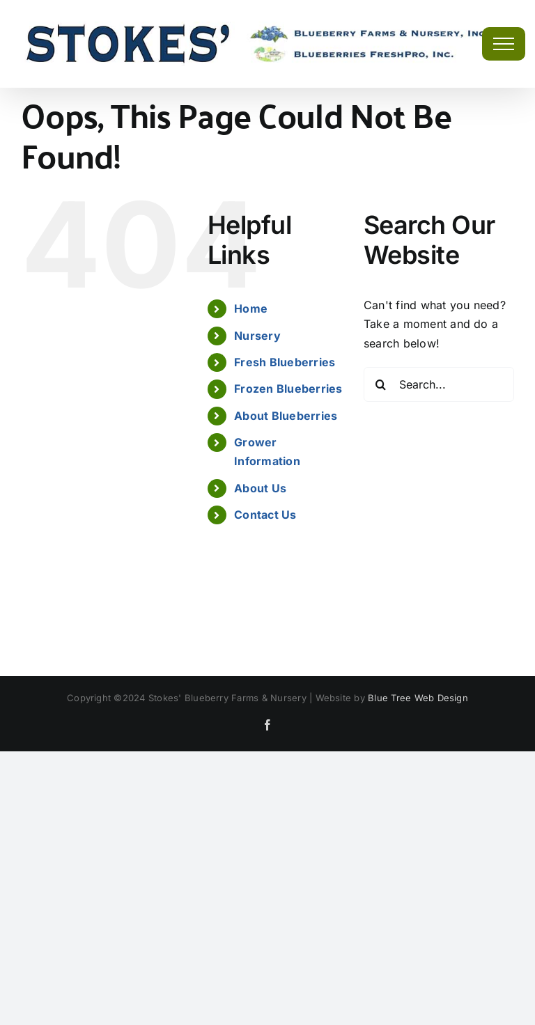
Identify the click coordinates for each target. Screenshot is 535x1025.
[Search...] (439, 384)
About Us (260, 488)
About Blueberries (285, 416)
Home (251, 308)
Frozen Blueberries (288, 389)
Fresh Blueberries (284, 362)
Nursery (257, 336)
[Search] (381, 384)
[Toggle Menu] (503, 44)
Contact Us (265, 515)
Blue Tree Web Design (418, 697)
